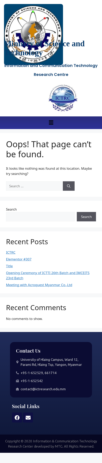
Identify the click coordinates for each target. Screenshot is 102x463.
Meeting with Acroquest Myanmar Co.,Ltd (39, 284)
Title (9, 266)
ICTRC (10, 252)
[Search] (69, 186)
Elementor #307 (18, 259)
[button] (51, 122)
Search (11, 209)
